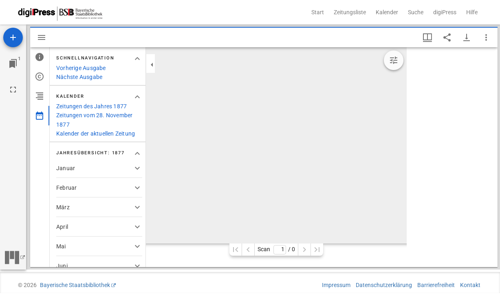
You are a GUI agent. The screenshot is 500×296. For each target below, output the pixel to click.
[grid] (452, 157)
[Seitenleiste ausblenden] (41, 37)
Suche (415, 12)
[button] (99, 168)
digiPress (444, 12)
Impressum (336, 285)
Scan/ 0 (276, 249)
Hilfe (472, 12)
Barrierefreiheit (436, 285)
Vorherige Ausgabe (81, 68)
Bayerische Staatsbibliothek (75, 285)
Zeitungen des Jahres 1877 (91, 106)
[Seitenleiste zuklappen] (152, 65)
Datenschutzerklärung (384, 285)
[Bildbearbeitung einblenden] (393, 60)
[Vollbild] (13, 89)
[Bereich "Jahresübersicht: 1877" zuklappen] (137, 153)
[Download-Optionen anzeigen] (466, 37)
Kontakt (470, 285)
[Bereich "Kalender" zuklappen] (137, 97)
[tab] (39, 57)
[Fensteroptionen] (486, 37)
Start (317, 12)
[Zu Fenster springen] (13, 63)
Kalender (387, 12)
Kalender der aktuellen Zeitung (95, 133)
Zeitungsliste (350, 12)
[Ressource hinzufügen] (13, 37)
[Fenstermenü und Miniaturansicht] (427, 37)
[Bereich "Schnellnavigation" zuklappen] (137, 59)
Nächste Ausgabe (79, 77)
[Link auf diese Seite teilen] (447, 37)
